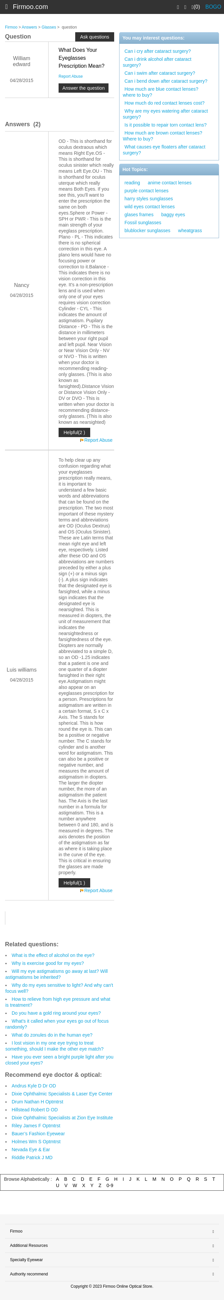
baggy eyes (173, 214)
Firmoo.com (30, 6)
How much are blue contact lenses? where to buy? (160, 92)
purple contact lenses (146, 190)
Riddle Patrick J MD (32, 1157)
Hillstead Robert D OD (35, 1109)
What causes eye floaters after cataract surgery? (164, 149)
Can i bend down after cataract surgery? (165, 81)
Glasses (49, 27)
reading (132, 182)
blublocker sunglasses (147, 230)
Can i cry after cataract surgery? (157, 51)
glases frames (138, 214)
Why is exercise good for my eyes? (48, 963)
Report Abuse (71, 76)
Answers (29, 27)
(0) (196, 7)
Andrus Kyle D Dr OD (34, 1085)
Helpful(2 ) (74, 432)
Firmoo (11, 27)
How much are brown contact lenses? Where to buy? (162, 135)
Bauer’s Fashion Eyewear (38, 1133)
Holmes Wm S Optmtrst (36, 1141)
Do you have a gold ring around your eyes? (56, 1013)
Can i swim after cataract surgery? (159, 73)
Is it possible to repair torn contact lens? (165, 125)
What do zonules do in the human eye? (52, 1035)
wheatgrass (190, 230)
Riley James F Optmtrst (36, 1125)
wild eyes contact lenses (149, 206)
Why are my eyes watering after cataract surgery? (165, 114)
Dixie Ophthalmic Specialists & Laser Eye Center (62, 1093)
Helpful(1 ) (74, 882)
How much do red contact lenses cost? (164, 103)
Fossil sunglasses (142, 222)
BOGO (213, 7)
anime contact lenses (170, 182)
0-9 (110, 1185)
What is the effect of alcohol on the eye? (53, 955)
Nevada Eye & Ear (31, 1149)
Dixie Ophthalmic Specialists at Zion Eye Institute (62, 1117)
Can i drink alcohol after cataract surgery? (157, 62)
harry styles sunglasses (148, 198)
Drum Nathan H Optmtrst (37, 1101)
